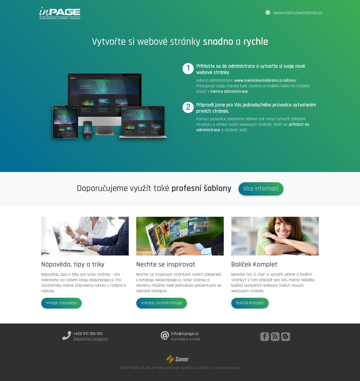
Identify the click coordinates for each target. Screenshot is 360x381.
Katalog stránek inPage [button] (161, 303)
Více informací (261, 189)
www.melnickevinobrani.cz (294, 13)
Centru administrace (229, 91)
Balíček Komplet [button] (250, 303)
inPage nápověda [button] (61, 303)
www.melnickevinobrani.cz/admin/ (265, 80)
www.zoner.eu (229, 367)
